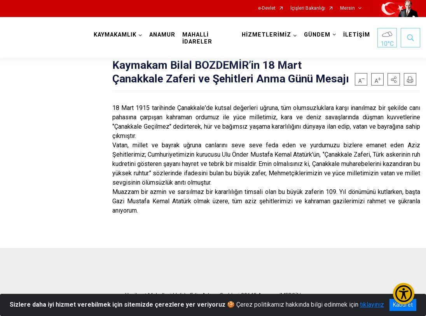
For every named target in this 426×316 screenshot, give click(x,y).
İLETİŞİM (356, 34)
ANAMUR (162, 34)
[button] (394, 79)
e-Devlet (267, 8)
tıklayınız (372, 304)
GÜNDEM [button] (317, 34)
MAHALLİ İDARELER (197, 38)
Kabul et (403, 305)
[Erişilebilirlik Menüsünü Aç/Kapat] (403, 293)
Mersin (347, 8)
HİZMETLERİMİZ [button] (266, 34)
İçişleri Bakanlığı (307, 8)
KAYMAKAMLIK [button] (115, 34)
